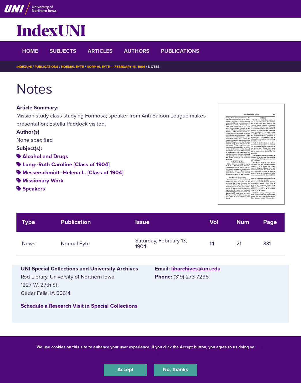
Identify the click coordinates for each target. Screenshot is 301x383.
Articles (100, 51)
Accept (125, 370)
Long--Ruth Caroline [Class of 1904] (66, 164)
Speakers (33, 189)
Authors (136, 51)
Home (30, 51)
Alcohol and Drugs (45, 156)
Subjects (63, 51)
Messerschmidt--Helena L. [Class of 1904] (72, 172)
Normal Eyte (74, 67)
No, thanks (175, 370)
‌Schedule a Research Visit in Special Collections (79, 306)
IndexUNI (51, 29)
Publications (180, 51)
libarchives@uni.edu (196, 269)
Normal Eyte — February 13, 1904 (119, 67)
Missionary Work (42, 181)
